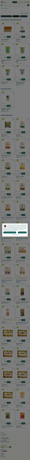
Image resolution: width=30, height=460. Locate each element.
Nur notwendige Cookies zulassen (9, 232)
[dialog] (15, 230)
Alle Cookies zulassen (22, 232)
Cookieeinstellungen (15, 234)
